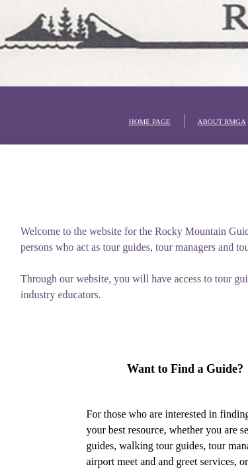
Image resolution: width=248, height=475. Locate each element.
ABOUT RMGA (222, 121)
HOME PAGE (150, 121)
